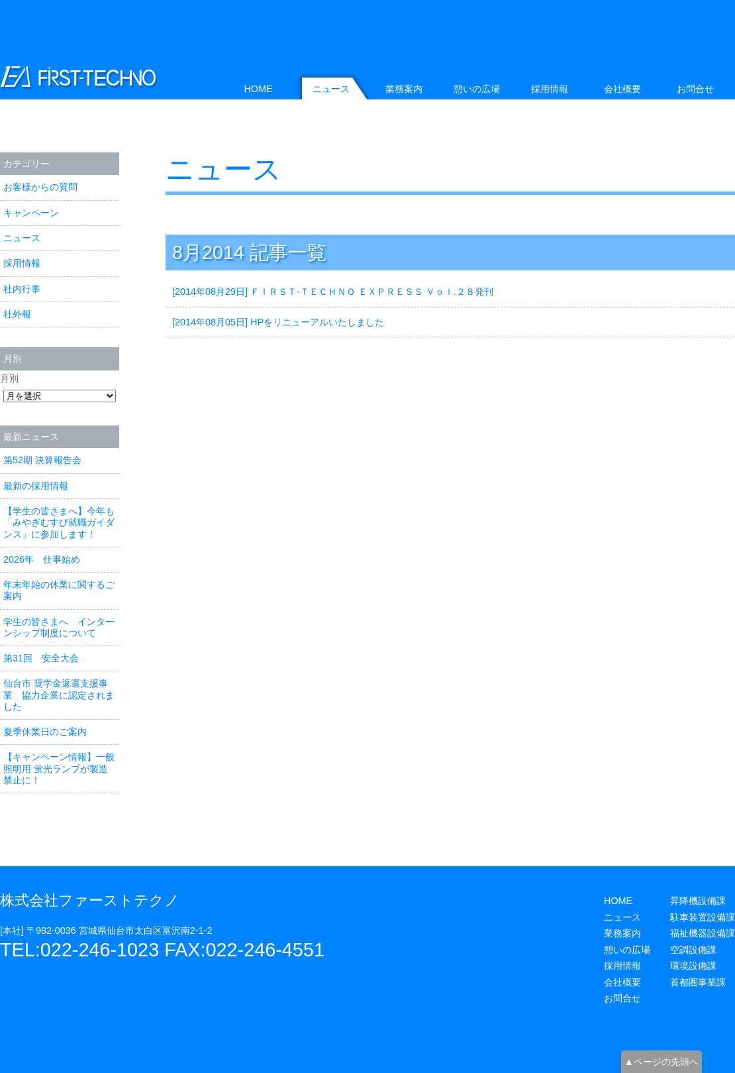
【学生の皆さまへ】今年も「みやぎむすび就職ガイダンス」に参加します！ (59, 522)
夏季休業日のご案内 (45, 731)
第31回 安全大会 (41, 658)
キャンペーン (31, 212)
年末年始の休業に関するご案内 (59, 590)
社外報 (17, 314)
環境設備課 (693, 965)
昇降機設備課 (698, 900)
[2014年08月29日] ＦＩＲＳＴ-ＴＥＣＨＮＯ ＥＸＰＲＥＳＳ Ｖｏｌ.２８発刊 (332, 291)
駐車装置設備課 (702, 917)
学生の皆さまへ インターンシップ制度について (59, 627)
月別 (9, 378)
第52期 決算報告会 (42, 460)
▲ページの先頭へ (661, 1061)
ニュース (223, 169)
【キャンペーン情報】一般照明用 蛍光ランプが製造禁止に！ (59, 768)
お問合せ (695, 89)
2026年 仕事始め (41, 559)
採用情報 (21, 263)
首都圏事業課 (698, 982)
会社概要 (622, 89)
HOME (258, 89)
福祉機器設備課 (702, 933)
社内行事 (21, 289)
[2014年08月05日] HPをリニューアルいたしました (278, 322)
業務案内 (403, 89)
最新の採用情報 (35, 485)
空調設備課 (693, 949)
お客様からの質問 (40, 187)
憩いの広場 (477, 89)
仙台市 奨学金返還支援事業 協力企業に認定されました (59, 695)
